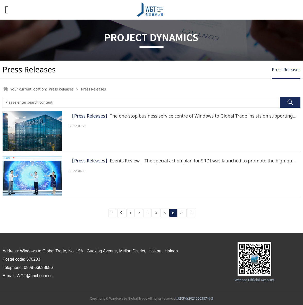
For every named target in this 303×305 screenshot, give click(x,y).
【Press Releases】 (90, 116)
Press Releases (286, 69)
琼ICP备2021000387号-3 (194, 298)
